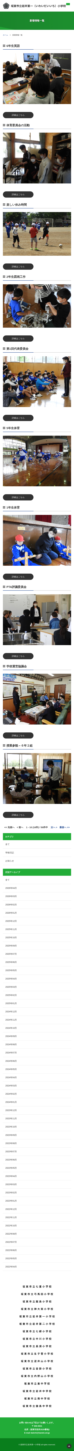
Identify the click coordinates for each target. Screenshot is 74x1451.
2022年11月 (11, 1217)
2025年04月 (11, 978)
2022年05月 (11, 1258)
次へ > (54, 827)
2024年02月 (11, 1094)
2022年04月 (11, 1266)
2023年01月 (11, 1201)
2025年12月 (11, 921)
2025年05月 (11, 970)
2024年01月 (11, 1102)
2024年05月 (11, 1069)
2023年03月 (11, 1184)
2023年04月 (11, 1176)
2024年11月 (11, 1020)
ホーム (5, 35)
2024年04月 (11, 1077)
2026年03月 (11, 896)
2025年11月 (11, 929)
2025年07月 (11, 954)
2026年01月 (11, 913)
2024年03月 (11, 1085)
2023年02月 (11, 1192)
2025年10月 (11, 937)
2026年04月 (11, 888)
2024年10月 (11, 1028)
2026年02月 (11, 904)
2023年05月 (11, 1168)
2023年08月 (11, 1143)
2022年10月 (11, 1225)
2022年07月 (11, 1242)
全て (7, 844)
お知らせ (9, 861)
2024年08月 (11, 1044)
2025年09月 (11, 945)
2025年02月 (11, 995)
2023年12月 (11, 1110)
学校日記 (9, 852)
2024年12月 (11, 1011)
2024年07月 (11, 1052)
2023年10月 (11, 1126)
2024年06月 (11, 1061)
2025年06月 (11, 962)
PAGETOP (69, 1446)
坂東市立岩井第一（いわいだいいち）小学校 (34, 5)
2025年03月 (11, 987)
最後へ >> (64, 827)
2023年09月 (11, 1135)
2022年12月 (11, 1209)
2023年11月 (11, 1118)
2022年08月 (11, 1234)
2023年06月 (11, 1159)
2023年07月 (11, 1151)
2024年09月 (11, 1036)
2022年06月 (11, 1250)
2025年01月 (11, 1003)
